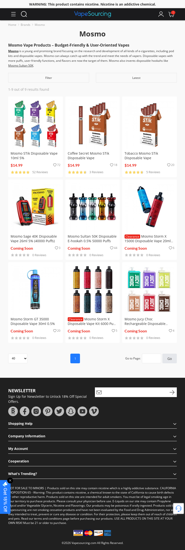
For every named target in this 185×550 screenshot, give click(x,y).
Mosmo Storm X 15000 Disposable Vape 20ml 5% (148, 241)
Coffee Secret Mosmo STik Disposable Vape (88, 155)
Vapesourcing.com (84, 543)
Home (12, 25)
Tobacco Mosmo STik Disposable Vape (141, 155)
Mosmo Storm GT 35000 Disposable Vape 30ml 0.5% (33, 321)
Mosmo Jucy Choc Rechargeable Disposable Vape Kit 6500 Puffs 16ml (145, 323)
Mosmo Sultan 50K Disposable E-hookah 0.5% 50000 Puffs (92, 238)
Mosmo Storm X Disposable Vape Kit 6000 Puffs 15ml (92, 323)
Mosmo (40, 25)
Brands (25, 25)
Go (169, 358)
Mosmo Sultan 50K (20, 65)
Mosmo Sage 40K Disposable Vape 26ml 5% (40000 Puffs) (34, 238)
